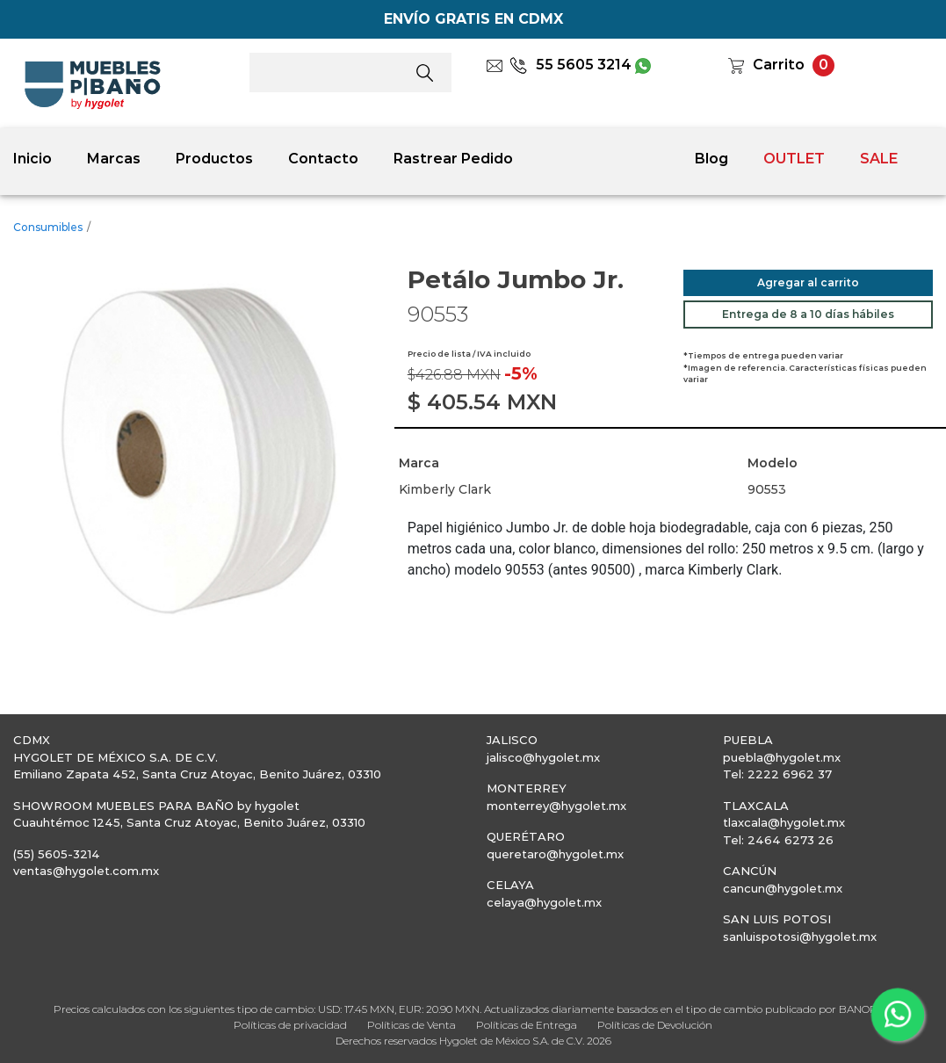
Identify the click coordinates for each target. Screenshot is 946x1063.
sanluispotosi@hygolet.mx (800, 936)
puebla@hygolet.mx (782, 757)
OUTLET (794, 158)
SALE (879, 158)
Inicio (32, 158)
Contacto (323, 158)
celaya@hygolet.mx (544, 902)
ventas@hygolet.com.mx (86, 871)
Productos (214, 158)
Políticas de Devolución (654, 1024)
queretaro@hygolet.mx (555, 854)
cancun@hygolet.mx (782, 888)
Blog (711, 158)
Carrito (779, 64)
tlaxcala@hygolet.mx (784, 822)
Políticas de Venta (411, 1024)
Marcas (114, 158)
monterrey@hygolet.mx (556, 806)
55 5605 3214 (570, 64)
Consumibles (48, 227)
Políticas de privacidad (290, 1024)
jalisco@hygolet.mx (543, 757)
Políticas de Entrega (526, 1024)
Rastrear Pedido (453, 158)
